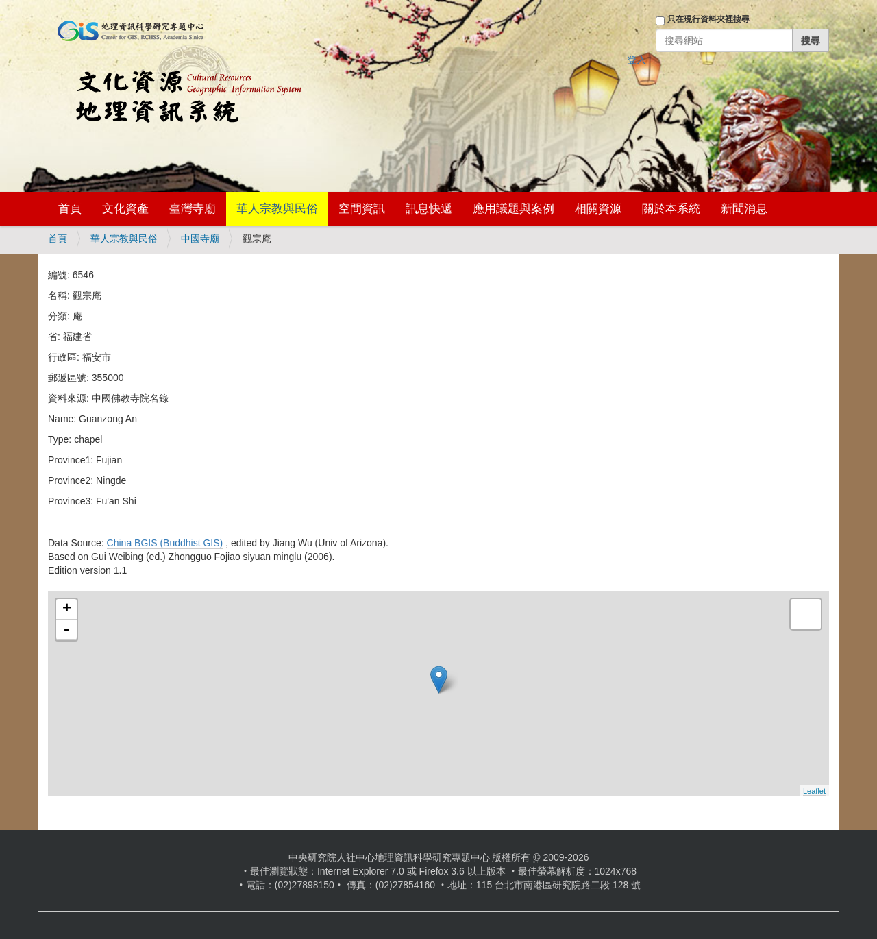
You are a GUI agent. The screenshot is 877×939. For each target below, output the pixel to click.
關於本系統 (671, 208)
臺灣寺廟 (192, 208)
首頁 (70, 208)
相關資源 (598, 208)
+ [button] (66, 609)
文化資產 (125, 208)
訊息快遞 (429, 208)
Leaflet (814, 791)
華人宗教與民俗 (277, 208)
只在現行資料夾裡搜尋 (708, 19)
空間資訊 (361, 208)
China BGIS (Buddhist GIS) (165, 542)
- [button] (66, 630)
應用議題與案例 (513, 208)
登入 (636, 59)
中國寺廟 (200, 238)
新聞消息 (744, 208)
